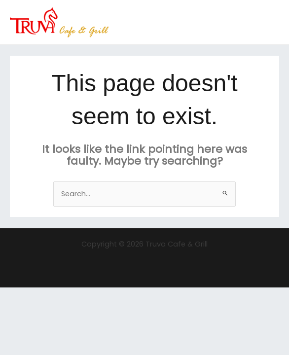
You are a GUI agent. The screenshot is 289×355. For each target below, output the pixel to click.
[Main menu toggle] (268, 22)
